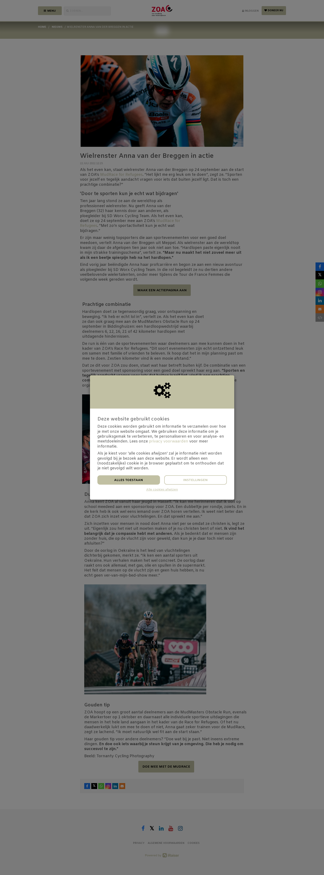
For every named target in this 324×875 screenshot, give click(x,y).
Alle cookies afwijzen (162, 490)
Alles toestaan (128, 480)
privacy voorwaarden (168, 441)
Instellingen (195, 480)
